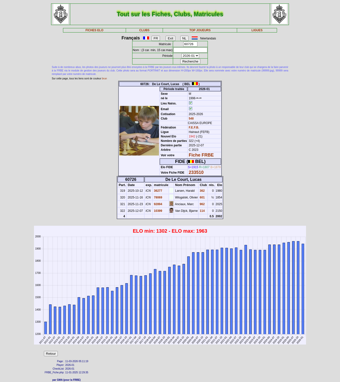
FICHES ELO (94, 30)
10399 (157, 211)
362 (202, 190)
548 (191, 118)
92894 (157, 204)
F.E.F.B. (194, 127)
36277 (157, 190)
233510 (196, 172)
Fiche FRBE (201, 155)
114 (202, 211)
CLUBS (144, 30)
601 (202, 197)
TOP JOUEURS (200, 30)
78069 (157, 197)
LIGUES (257, 30)
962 (202, 204)
